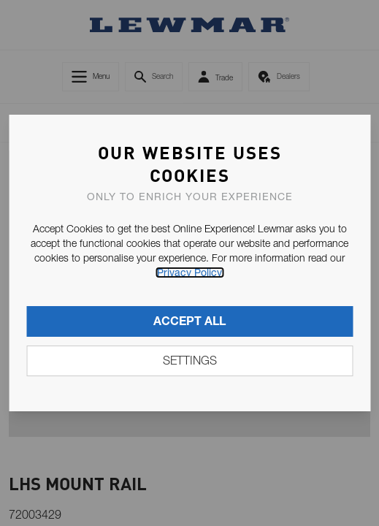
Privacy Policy (189, 272)
